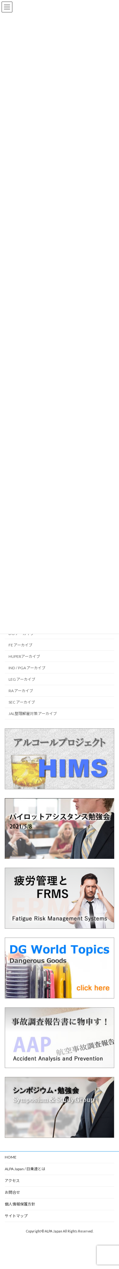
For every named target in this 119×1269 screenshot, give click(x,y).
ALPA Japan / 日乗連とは (25, 1168)
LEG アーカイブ (22, 679)
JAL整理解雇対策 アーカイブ (33, 713)
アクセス (12, 1180)
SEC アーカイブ (22, 702)
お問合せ (12, 1192)
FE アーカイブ (20, 644)
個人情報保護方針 (20, 1204)
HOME (11, 1157)
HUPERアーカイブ (24, 656)
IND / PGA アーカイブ (27, 667)
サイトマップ (16, 1215)
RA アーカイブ (21, 690)
